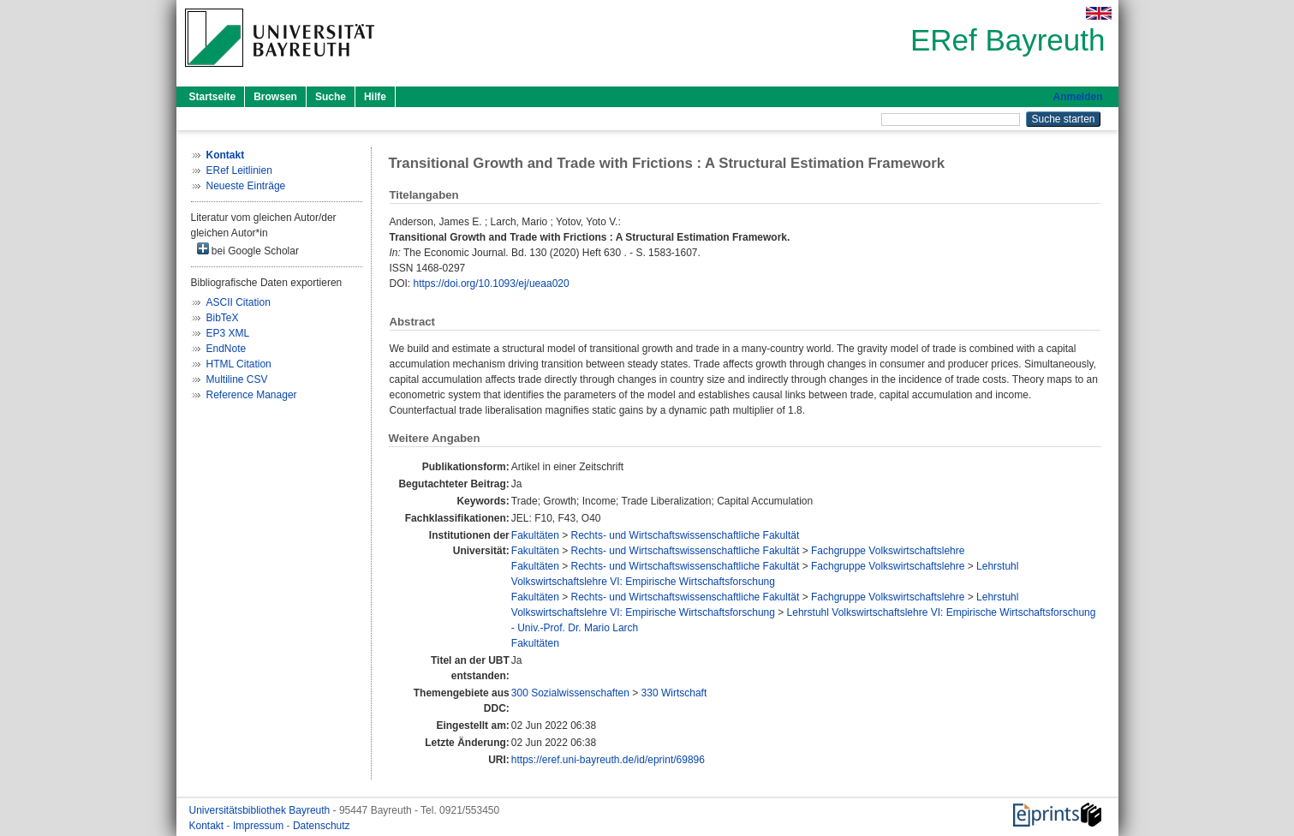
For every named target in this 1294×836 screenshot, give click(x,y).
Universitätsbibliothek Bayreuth (261, 810)
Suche (330, 97)
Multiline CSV (237, 379)
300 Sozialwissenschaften (570, 693)
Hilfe (375, 97)
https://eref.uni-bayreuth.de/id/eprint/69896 (608, 760)
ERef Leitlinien (239, 170)
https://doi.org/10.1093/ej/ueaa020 (491, 284)
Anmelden (1077, 97)
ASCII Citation (238, 302)
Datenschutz (321, 826)
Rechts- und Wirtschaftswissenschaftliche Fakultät (685, 535)
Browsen (275, 97)
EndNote (226, 349)
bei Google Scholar (248, 249)
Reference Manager (251, 395)
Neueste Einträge (246, 186)
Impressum (260, 826)
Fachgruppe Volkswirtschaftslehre (887, 551)
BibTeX (222, 318)
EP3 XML (228, 333)
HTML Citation (238, 364)
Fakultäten (535, 535)
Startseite (212, 97)
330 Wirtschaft (674, 693)
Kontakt (208, 826)
